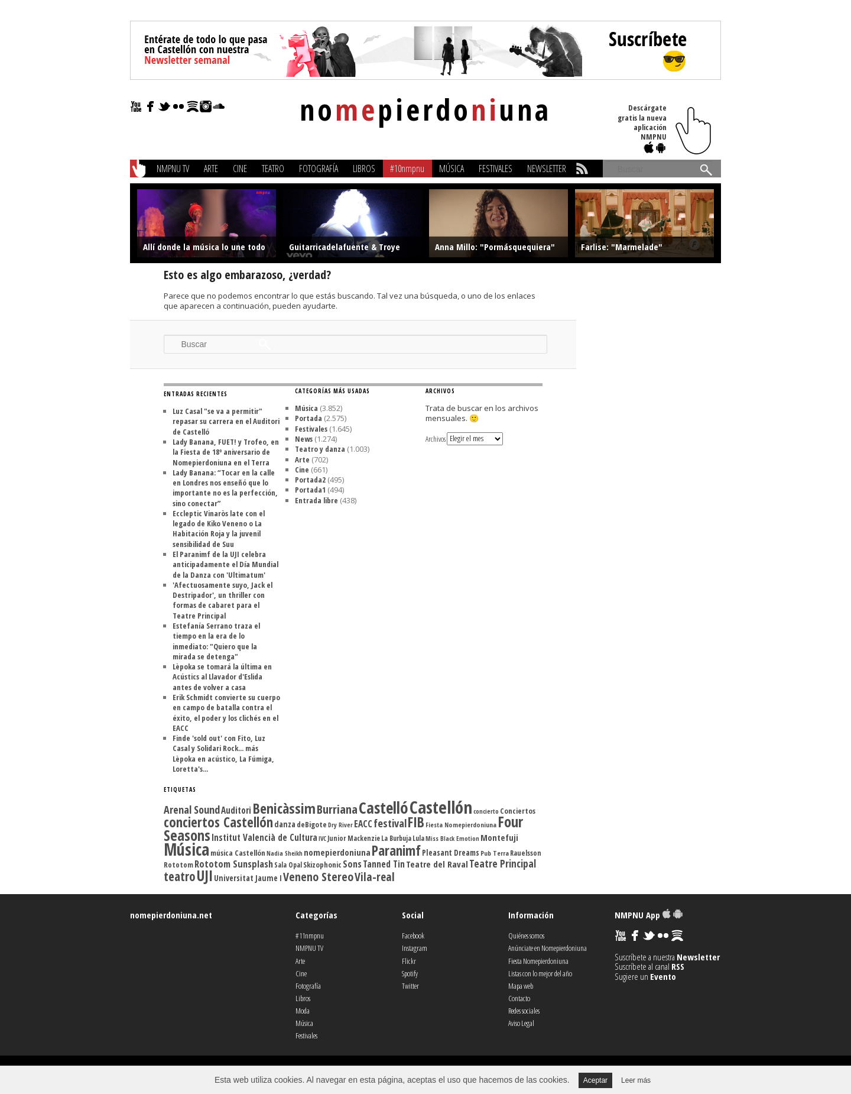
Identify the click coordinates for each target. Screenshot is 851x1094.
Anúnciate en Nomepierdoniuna (547, 948)
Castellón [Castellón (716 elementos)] (441, 807)
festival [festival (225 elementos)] (390, 822)
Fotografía (318, 168)
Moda (302, 1010)
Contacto (519, 998)
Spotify (410, 973)
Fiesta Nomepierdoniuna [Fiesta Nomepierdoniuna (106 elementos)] (461, 824)
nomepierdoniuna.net (171, 915)
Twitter (410, 985)
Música (451, 168)
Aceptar (595, 1080)
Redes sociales (524, 1010)
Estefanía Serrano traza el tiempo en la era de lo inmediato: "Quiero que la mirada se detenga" (216, 641)
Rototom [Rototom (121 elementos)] (178, 865)
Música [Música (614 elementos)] (186, 849)
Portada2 (310, 479)
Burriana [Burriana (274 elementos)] (337, 809)
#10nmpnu (407, 168)
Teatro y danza (320, 449)
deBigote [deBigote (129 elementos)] (312, 824)
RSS (677, 966)
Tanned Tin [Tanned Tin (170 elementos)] (384, 863)
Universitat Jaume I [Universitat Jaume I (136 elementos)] (248, 877)
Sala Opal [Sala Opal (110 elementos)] (288, 864)
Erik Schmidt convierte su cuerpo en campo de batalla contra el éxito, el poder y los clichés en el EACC (226, 712)
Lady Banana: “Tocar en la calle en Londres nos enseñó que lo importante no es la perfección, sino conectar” (225, 488)
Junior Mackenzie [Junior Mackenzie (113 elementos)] (353, 838)
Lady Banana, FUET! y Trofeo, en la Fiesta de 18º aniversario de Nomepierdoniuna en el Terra (226, 452)
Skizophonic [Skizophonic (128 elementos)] (322, 864)
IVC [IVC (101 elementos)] (322, 838)
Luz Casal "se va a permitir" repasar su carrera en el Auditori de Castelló (226, 421)
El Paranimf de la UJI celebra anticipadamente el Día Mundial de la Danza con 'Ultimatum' (225, 564)
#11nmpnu (309, 935)
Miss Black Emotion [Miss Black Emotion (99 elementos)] (452, 838)
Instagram (414, 948)
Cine (240, 168)
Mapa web (520, 985)
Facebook (413, 935)
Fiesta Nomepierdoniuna (538, 961)
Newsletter (546, 168)
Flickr (409, 961)
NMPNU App (649, 915)
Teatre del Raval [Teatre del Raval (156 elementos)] (437, 864)
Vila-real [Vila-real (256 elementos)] (375, 877)
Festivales (495, 168)
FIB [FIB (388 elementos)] (416, 822)
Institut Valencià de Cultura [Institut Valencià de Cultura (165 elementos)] (264, 837)
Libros (364, 168)
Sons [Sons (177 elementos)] (352, 863)
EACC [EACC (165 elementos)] (363, 823)
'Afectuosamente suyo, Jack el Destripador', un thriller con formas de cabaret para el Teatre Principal (222, 600)
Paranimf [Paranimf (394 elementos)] (396, 850)
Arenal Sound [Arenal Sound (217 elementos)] (192, 809)
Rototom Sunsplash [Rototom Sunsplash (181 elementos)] (233, 863)
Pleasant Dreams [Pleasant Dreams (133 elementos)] (450, 852)
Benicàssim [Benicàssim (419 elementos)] (284, 808)
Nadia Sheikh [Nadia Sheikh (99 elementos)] (285, 853)
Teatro (273, 168)
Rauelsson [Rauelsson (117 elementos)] (525, 853)
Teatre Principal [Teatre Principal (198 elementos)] (502, 863)
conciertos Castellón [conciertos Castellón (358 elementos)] (218, 822)
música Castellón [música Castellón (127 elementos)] (237, 852)
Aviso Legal (521, 1023)
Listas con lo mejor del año (540, 973)
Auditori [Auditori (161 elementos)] (236, 810)
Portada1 (310, 489)
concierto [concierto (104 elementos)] (486, 811)
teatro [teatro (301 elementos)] (180, 876)
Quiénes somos (526, 935)
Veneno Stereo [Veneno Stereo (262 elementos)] (318, 877)
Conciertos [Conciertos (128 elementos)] (517, 810)
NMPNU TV (173, 168)
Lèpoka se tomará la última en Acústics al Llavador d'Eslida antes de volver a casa (222, 676)
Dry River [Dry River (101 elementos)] (340, 824)
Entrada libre (316, 500)
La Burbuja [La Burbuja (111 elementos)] (396, 838)
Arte (211, 168)
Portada (308, 418)
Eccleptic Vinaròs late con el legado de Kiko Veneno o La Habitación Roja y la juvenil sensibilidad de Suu (219, 528)
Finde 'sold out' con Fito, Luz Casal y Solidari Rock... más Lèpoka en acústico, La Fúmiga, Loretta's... (223, 753)
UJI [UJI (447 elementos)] (205, 875)
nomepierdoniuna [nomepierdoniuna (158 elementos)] (337, 852)
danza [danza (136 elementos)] (284, 824)
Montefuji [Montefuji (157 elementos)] (499, 837)
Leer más (636, 1080)
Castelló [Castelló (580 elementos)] (383, 807)
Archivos (436, 438)
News (304, 438)
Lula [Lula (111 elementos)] (418, 838)
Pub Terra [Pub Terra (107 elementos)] (494, 853)
